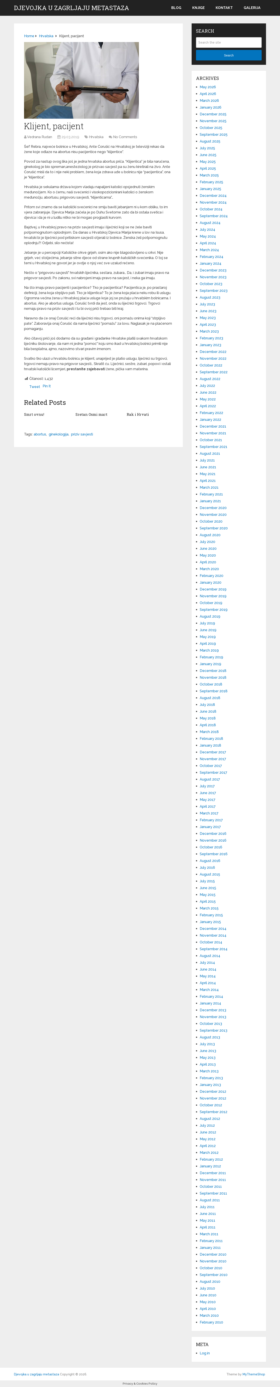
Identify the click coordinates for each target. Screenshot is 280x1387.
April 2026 (208, 94)
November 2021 (213, 433)
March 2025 (209, 175)
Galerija (252, 8)
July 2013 (207, 1044)
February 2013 (211, 1078)
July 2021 (207, 460)
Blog (176, 8)
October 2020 (211, 521)
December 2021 (213, 426)
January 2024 (210, 263)
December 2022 (213, 352)
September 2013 (213, 1030)
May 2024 (208, 236)
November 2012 (213, 1098)
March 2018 (209, 732)
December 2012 (213, 1091)
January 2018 (210, 745)
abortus (40, 434)
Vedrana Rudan (39, 137)
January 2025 (210, 189)
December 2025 (213, 114)
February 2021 (211, 494)
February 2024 (211, 257)
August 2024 (210, 223)
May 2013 (207, 1058)
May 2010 (208, 1302)
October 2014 (211, 942)
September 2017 (213, 772)
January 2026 (210, 107)
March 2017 (209, 813)
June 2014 (208, 969)
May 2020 (208, 555)
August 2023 (210, 297)
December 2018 (213, 671)
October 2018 (211, 684)
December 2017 (213, 752)
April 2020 (208, 562)
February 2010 (211, 1322)
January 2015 (210, 922)
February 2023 (211, 338)
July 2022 (207, 386)
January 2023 (210, 345)
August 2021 (210, 453)
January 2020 (210, 582)
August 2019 (210, 616)
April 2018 (208, 725)
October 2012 (211, 1105)
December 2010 (213, 1254)
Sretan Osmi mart (90, 414)
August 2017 (210, 779)
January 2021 (210, 501)
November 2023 (213, 277)
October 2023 (211, 284)
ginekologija (58, 434)
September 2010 (214, 1275)
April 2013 (208, 1064)
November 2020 (213, 515)
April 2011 (207, 1227)
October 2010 (211, 1268)
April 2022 (208, 406)
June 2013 (208, 1051)
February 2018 (211, 739)
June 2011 (208, 1214)
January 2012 (210, 1166)
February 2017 (211, 820)
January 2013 (210, 1085)
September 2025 (214, 134)
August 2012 (210, 1119)
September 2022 (214, 372)
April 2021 (208, 481)
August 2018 (210, 698)
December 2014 (213, 929)
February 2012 (211, 1159)
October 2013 (211, 1024)
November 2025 (213, 121)
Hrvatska (96, 137)
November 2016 (213, 840)
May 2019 (208, 637)
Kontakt (224, 8)
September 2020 (214, 528)
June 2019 (208, 630)
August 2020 (210, 535)
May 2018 (208, 718)
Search (229, 55)
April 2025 (208, 168)
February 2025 (211, 182)
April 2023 (208, 325)
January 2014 (210, 1003)
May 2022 (208, 399)
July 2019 (207, 623)
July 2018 (207, 705)
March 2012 (209, 1153)
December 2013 (213, 1010)
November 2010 (213, 1261)
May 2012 (207, 1139)
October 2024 (211, 209)
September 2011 (213, 1193)
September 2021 (213, 447)
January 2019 (210, 664)
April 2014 (208, 983)
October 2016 (211, 847)
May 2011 (207, 1220)
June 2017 (208, 793)
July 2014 (207, 963)
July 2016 (207, 867)
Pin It (47, 386)
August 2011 (210, 1200)
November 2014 (213, 935)
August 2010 (210, 1281)
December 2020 (213, 508)
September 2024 (214, 216)
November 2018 (213, 677)
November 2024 (213, 202)
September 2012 (213, 1112)
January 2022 (210, 420)
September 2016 (214, 854)
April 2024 (208, 243)
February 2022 (211, 413)
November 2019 (213, 596)
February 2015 (211, 915)
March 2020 (209, 569)
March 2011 (209, 1234)
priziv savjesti (82, 434)
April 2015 (208, 901)
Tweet (34, 387)
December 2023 (213, 270)
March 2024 (209, 250)
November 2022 (213, 358)
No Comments (125, 137)
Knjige (198, 8)
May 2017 (207, 800)
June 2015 (208, 888)
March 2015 (209, 908)
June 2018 (208, 711)
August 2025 (210, 141)
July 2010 (207, 1288)
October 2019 (211, 603)
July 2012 (207, 1125)
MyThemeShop (254, 1374)
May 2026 (208, 87)
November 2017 (213, 759)
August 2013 (210, 1037)
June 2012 (208, 1132)
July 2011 (207, 1207)
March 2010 (209, 1315)
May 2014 (208, 976)
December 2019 (213, 589)
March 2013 (209, 1071)
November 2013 (213, 1017)
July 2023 (207, 304)
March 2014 (209, 990)
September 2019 (214, 610)
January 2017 (210, 827)
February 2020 (211, 576)
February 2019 (211, 657)
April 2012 (208, 1146)
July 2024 (207, 229)
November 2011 (213, 1180)
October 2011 (211, 1186)
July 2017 (207, 786)
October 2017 (211, 766)
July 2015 (207, 881)
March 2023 (209, 331)
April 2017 (208, 806)
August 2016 (210, 861)
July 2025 (207, 148)
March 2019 (209, 650)
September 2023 (214, 291)
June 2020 (208, 548)
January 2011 (210, 1248)
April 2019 (208, 644)
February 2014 (211, 996)
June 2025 (208, 155)
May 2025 (208, 162)
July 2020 (207, 542)
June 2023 (208, 311)
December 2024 (213, 196)
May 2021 (207, 474)
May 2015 (207, 895)
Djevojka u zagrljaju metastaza (71, 8)
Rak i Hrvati (137, 414)
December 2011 (213, 1173)
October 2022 (211, 365)
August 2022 (210, 379)
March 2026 (209, 101)
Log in (205, 1353)
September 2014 (214, 949)
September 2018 (214, 691)
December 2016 (213, 834)
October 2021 (211, 440)
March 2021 (209, 487)
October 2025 (211, 128)
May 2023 (208, 318)
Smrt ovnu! (34, 414)
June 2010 (208, 1295)
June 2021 (208, 467)
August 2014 (210, 956)
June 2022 (208, 392)
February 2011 (211, 1241)
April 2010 (208, 1309)
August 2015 (210, 874)
